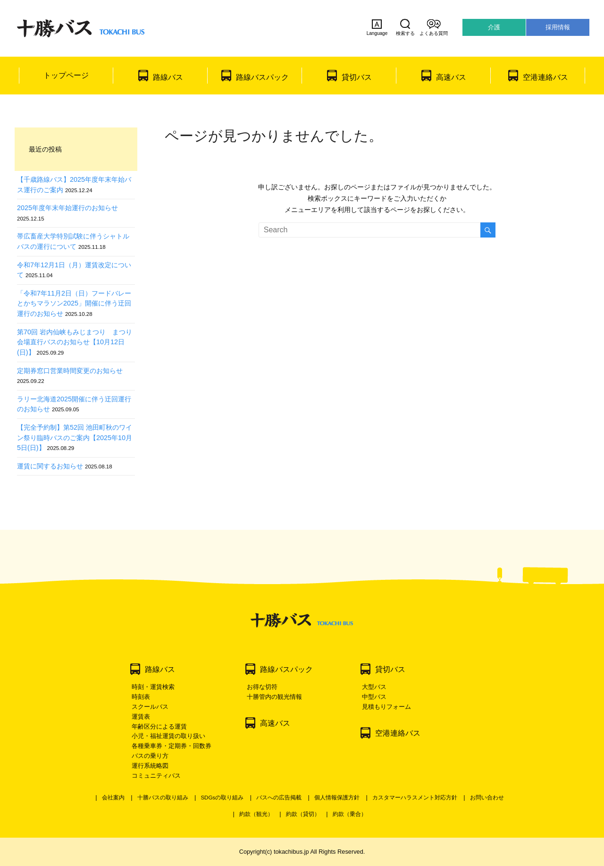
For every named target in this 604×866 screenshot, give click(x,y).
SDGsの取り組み (222, 797)
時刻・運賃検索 (153, 686)
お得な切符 (262, 686)
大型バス (374, 686)
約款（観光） (256, 814)
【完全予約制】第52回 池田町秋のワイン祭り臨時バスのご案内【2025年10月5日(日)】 (74, 437)
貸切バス (357, 77)
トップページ (66, 75)
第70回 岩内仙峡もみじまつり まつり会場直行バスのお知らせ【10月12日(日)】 (74, 342)
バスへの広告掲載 (279, 797)
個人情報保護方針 (337, 797)
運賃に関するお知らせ (50, 466)
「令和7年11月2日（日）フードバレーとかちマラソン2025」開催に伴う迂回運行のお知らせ (74, 303)
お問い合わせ (487, 797)
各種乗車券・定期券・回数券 (171, 745)
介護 (494, 27)
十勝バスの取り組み (162, 797)
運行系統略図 (150, 765)
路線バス (168, 77)
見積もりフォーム (386, 706)
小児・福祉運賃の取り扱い (168, 735)
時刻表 (141, 696)
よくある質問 (433, 27)
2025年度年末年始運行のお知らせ (67, 208)
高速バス (451, 77)
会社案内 (113, 797)
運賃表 (141, 716)
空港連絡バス (545, 77)
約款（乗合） (350, 814)
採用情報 (557, 27)
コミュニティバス (156, 775)
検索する (405, 27)
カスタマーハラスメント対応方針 (414, 797)
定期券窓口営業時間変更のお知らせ (70, 370)
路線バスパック (262, 77)
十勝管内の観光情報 (274, 696)
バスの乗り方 (150, 755)
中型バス (374, 696)
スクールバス (150, 706)
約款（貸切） (303, 814)
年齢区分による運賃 (159, 726)
